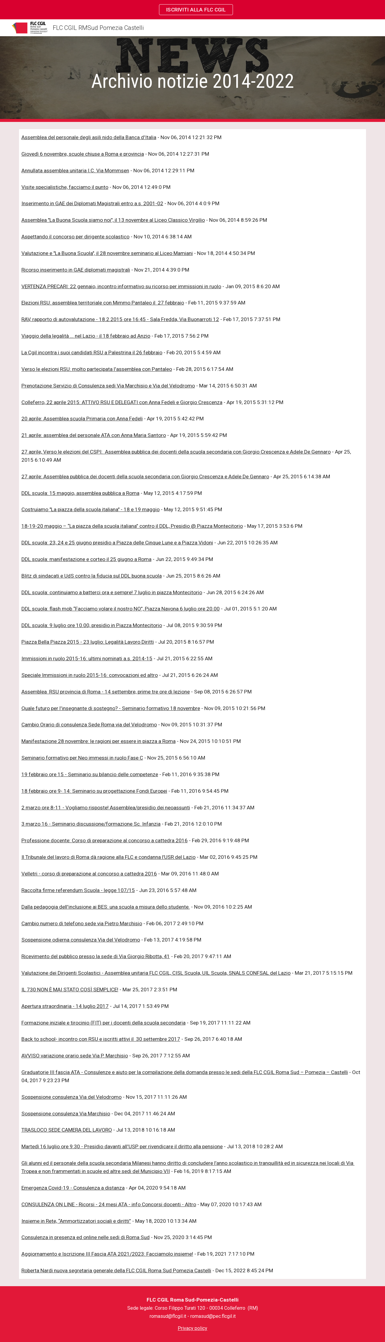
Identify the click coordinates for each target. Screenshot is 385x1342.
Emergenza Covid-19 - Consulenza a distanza (73, 1188)
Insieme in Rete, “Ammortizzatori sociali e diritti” (76, 1221)
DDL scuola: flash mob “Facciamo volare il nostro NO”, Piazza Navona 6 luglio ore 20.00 (120, 609)
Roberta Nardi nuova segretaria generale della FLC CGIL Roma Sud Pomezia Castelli (116, 1270)
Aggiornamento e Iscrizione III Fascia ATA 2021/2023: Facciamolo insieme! (107, 1254)
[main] (192, 79)
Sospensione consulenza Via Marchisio (65, 1114)
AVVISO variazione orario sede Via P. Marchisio (74, 1056)
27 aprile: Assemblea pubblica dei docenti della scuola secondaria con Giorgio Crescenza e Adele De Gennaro (145, 476)
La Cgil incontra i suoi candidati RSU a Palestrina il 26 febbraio (91, 352)
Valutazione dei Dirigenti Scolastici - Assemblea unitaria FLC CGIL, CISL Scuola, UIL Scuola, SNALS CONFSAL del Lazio (156, 973)
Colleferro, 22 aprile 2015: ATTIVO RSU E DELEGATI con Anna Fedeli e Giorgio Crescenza (121, 402)
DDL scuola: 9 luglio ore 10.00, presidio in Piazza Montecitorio (91, 625)
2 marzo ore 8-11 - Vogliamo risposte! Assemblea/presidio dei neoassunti (105, 808)
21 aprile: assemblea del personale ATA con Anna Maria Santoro (93, 435)
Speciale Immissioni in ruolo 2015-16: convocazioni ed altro (89, 675)
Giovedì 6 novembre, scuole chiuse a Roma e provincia (82, 154)
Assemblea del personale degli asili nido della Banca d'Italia (88, 137)
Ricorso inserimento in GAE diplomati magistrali (75, 270)
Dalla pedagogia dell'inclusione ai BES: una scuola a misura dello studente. (105, 907)
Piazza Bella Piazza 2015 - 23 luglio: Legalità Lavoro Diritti (87, 642)
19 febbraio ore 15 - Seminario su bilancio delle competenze (89, 774)
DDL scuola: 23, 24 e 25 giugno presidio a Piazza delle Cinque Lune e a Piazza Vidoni (117, 543)
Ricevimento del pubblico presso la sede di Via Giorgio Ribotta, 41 (95, 956)
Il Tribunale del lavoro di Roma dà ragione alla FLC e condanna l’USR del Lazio (108, 857)
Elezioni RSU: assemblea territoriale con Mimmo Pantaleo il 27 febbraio (102, 303)
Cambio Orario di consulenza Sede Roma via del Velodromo (89, 725)
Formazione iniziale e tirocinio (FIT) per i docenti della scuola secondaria (103, 1023)
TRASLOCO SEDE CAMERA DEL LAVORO (66, 1130)
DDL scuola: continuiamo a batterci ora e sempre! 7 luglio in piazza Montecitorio (111, 592)
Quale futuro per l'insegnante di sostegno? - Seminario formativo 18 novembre (110, 708)
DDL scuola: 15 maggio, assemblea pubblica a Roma (80, 493)
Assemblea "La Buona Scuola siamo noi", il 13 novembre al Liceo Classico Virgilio (113, 220)
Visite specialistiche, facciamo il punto (64, 187)
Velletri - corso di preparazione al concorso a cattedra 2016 (89, 874)
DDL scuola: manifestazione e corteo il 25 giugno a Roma (86, 559)
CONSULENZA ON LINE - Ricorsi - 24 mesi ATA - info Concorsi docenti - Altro (108, 1204)
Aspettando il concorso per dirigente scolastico (75, 237)
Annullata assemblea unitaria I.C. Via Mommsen (75, 170)
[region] (192, 9)
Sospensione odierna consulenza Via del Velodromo (80, 940)
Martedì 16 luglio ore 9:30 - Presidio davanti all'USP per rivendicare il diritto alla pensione (122, 1146)
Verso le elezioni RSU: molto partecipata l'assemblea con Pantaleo (96, 369)
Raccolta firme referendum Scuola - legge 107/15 (78, 890)
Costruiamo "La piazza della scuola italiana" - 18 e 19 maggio (90, 509)
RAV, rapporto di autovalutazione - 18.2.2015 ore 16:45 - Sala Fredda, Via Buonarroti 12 (120, 319)
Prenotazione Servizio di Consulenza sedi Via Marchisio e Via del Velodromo (108, 386)
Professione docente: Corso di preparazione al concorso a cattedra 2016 (104, 840)
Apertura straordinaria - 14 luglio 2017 (65, 1006)
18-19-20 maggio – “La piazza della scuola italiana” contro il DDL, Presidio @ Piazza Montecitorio (132, 526)
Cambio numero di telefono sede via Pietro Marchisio (81, 923)
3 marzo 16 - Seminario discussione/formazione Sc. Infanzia (91, 824)
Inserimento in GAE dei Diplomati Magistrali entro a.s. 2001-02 (92, 203)
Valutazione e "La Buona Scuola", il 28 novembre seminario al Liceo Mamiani (107, 253)
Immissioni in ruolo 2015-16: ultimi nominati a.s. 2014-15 (86, 658)
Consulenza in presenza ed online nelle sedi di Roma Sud (85, 1237)
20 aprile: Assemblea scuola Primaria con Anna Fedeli (82, 419)
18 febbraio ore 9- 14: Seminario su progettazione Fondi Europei (94, 791)
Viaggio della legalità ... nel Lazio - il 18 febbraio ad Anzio (85, 336)
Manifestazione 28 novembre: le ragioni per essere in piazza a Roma (98, 741)
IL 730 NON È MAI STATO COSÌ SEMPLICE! (69, 990)
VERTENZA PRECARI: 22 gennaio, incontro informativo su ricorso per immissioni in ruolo (121, 286)
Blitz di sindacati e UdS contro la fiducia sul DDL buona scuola (91, 576)
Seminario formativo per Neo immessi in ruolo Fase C (82, 758)
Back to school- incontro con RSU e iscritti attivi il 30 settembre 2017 (100, 1039)
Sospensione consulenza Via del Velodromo (71, 1097)
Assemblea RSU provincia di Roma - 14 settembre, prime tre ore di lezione (105, 692)
